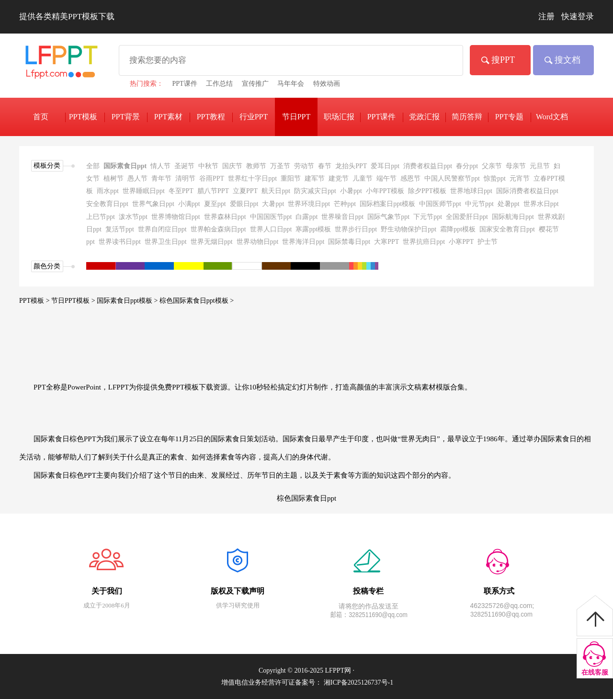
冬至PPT (181, 191)
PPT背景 (126, 117)
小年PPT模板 (385, 191)
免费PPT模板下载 (59, 65)
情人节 (160, 166)
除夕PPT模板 (427, 191)
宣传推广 (255, 83)
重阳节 (291, 178)
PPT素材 (168, 117)
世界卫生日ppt (166, 241)
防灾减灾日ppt (315, 191)
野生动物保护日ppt (408, 229)
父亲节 (492, 166)
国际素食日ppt (125, 166)
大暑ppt (273, 203)
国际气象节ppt (388, 216)
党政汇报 (424, 117)
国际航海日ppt (513, 216)
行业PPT (253, 117)
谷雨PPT (211, 178)
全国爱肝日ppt (467, 216)
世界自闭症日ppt (162, 229)
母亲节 (516, 166)
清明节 (185, 178)
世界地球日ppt (471, 191)
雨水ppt (108, 191)
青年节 (161, 178)
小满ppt (189, 203)
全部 (93, 166)
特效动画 (326, 83)
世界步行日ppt (356, 229)
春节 (324, 166)
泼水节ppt (133, 216)
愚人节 (137, 178)
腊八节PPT (213, 191)
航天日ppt (275, 191)
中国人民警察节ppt (452, 178)
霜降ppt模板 (458, 229)
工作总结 (219, 83)
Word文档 (552, 117)
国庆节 (232, 166)
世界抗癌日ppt (424, 241)
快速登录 (577, 16)
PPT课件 (184, 83)
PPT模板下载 (83, 118)
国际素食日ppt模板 (124, 300)
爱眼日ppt (244, 203)
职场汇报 (339, 117)
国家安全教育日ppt (507, 229)
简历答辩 (467, 117)
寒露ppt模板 (313, 229)
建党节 (339, 178)
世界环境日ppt (309, 203)
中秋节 (208, 166)
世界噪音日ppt (342, 216)
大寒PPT (386, 241)
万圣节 (280, 166)
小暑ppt (351, 191)
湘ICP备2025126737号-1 (358, 682)
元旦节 (540, 166)
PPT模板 (31, 300)
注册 (546, 16)
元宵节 (520, 178)
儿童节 (362, 178)
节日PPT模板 (70, 300)
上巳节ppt (100, 216)
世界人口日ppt (271, 229)
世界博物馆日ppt (175, 216)
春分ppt (467, 166)
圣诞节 (184, 166)
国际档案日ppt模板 (387, 203)
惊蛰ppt (495, 178)
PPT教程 (211, 117)
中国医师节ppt (440, 203)
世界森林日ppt (225, 216)
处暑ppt (509, 203)
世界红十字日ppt (252, 178)
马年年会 (290, 83)
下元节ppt (427, 216)
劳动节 (304, 166)
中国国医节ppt (271, 216)
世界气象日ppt (153, 203)
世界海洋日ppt (303, 241)
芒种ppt (345, 203)
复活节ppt (119, 229)
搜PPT (503, 60)
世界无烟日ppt (212, 241)
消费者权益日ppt (427, 166)
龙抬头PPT (351, 166)
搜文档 (567, 60)
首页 (40, 117)
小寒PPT (461, 241)
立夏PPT (245, 191)
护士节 (487, 241)
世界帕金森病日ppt (218, 229)
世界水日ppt (541, 203)
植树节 (113, 178)
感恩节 (410, 178)
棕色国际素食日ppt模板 (193, 300)
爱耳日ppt (385, 166)
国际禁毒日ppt (349, 241)
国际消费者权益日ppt (527, 191)
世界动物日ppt (258, 241)
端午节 (386, 178)
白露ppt (306, 216)
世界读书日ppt (120, 241)
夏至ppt (215, 203)
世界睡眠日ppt (144, 191)
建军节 (315, 178)
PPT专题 (509, 117)
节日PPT (296, 117)
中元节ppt (479, 203)
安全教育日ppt (107, 203)
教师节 (256, 166)
